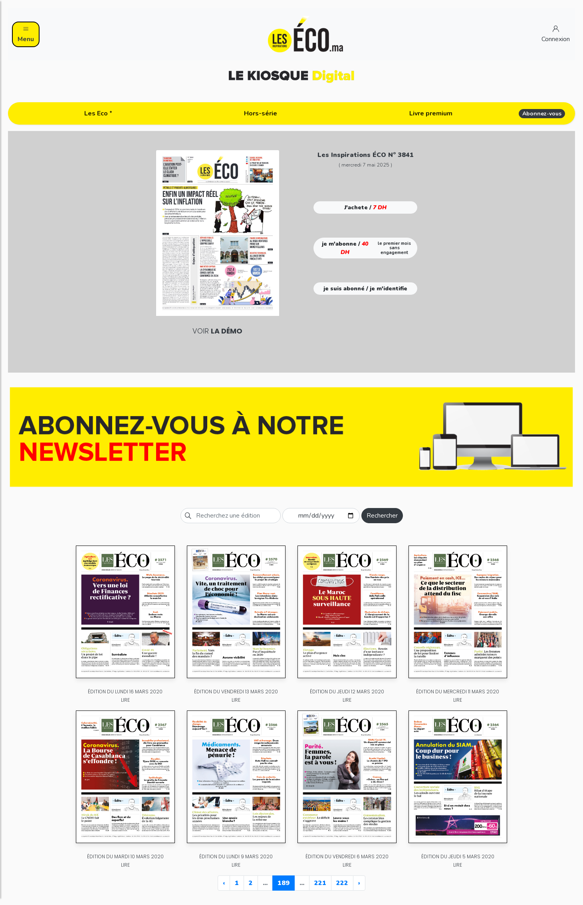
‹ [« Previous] (224, 883)
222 (342, 883)
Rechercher (382, 515)
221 (320, 883)
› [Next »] (359, 883)
